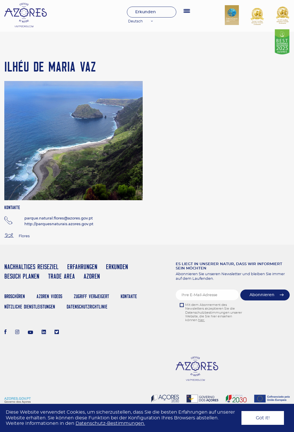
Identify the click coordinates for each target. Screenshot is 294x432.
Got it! (263, 418)
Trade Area (61, 276)
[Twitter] (57, 332)
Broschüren (14, 296)
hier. (201, 320)
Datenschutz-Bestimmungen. (110, 423)
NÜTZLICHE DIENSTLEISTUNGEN (29, 306)
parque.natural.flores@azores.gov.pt (58, 218)
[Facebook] (5, 332)
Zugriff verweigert (91, 296)
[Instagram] (17, 332)
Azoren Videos (49, 296)
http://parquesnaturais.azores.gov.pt (58, 224)
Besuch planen (21, 276)
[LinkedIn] (44, 332)
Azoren (92, 276)
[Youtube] (30, 332)
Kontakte (129, 296)
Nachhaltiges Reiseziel (31, 266)
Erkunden (145, 12)
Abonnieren (261, 295)
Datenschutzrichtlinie (87, 306)
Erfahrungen (82, 266)
